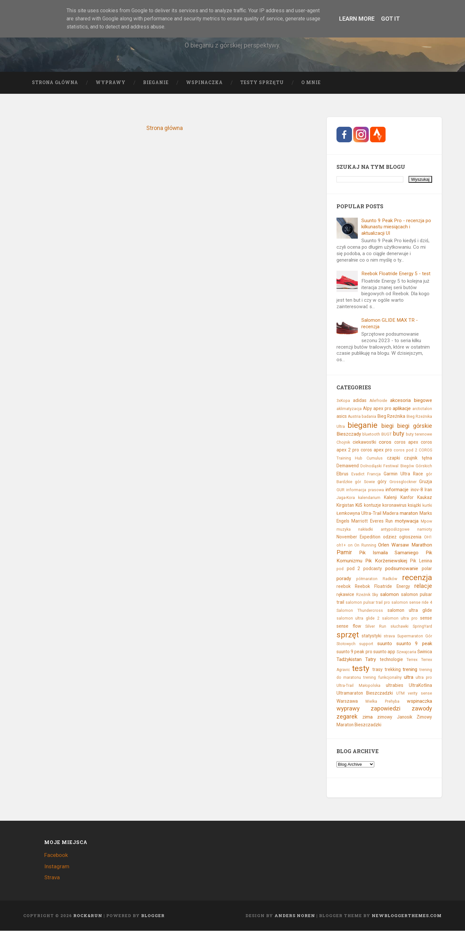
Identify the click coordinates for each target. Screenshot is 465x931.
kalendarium (369, 498)
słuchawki (399, 626)
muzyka (343, 529)
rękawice (345, 594)
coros (385, 442)
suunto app (384, 652)
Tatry (370, 660)
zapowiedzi (385, 708)
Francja (374, 474)
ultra (408, 677)
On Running (365, 545)
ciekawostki (364, 442)
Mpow (426, 521)
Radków (390, 579)
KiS (358, 505)
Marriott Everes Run (372, 521)
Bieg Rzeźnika (391, 416)
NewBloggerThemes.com (407, 915)
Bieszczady (348, 434)
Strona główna (55, 82)
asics (341, 416)
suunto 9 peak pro (354, 652)
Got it (390, 18)
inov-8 (417, 489)
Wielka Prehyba (382, 701)
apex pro (382, 408)
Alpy (367, 408)
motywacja (406, 521)
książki (414, 505)
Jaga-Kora (345, 498)
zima (367, 717)
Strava (52, 877)
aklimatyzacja (349, 408)
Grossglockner (403, 482)
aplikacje (402, 408)
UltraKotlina (420, 685)
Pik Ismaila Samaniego (388, 553)
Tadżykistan (349, 660)
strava (389, 636)
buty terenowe (419, 434)
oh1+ (341, 545)
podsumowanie (401, 569)
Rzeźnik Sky (367, 594)
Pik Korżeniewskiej (386, 561)
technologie (391, 659)
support (366, 644)
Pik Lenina (421, 560)
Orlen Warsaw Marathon (405, 545)
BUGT (386, 434)
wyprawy (348, 708)
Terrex (412, 660)
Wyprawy (111, 82)
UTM (400, 693)
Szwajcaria (406, 652)
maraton (409, 513)
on (350, 545)
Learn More (357, 18)
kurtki (427, 505)
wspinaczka (419, 701)
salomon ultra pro (400, 618)
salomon (389, 594)
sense (426, 618)
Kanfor (407, 497)
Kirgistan (345, 505)
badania (369, 417)
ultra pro (424, 678)
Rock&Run (87, 915)
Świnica (424, 652)
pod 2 (353, 568)
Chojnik (343, 442)
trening (410, 669)
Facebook (56, 855)
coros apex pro (376, 450)
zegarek (346, 716)
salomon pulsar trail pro (368, 603)
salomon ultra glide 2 (357, 618)
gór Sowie (365, 482)
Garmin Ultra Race (403, 473)
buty (398, 433)
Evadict (358, 474)
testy (360, 668)
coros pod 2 (405, 450)
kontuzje (372, 505)
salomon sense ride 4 (411, 603)
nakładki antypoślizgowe (383, 529)
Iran (428, 489)
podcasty (372, 568)
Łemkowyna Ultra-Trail (358, 513)
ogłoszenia (410, 537)
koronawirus (394, 505)
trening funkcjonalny (382, 678)
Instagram (56, 866)
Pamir (344, 552)
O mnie (311, 82)
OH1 (428, 537)
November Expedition (358, 537)
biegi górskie (414, 425)
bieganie (362, 425)
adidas (360, 400)
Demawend (347, 466)
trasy (377, 669)
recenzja (417, 577)
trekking (393, 669)
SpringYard (422, 626)
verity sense (420, 693)
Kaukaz (424, 497)
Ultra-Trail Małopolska (358, 685)
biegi (387, 425)
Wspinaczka (204, 82)
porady (343, 578)
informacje (397, 490)
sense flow (348, 626)
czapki (393, 457)
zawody (422, 708)
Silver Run (375, 626)
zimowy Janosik (394, 717)
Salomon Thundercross (359, 610)
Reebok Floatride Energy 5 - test (395, 273)
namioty (424, 529)
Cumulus (375, 458)
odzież (390, 537)
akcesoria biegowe (411, 401)
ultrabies (394, 685)
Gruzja (425, 481)
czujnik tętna (418, 457)
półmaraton (366, 579)
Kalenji (390, 497)
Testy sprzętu (262, 82)
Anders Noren (294, 915)
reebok (343, 586)
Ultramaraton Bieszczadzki (364, 693)
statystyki (371, 636)
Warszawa (347, 701)
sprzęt (347, 635)
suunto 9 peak (414, 644)
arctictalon (422, 408)
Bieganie (156, 82)
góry (382, 481)
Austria (354, 417)
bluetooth (371, 434)
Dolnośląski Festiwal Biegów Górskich (396, 466)
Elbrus (342, 473)
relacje (423, 586)
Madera (390, 513)
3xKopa (343, 401)
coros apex (406, 442)
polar (427, 568)
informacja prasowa (365, 490)
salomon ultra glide (410, 610)
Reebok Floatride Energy (382, 586)
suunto (384, 644)
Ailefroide (378, 401)
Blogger (153, 915)
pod (340, 569)
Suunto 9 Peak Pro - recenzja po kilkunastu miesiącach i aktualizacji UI (396, 227)
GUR (340, 490)
